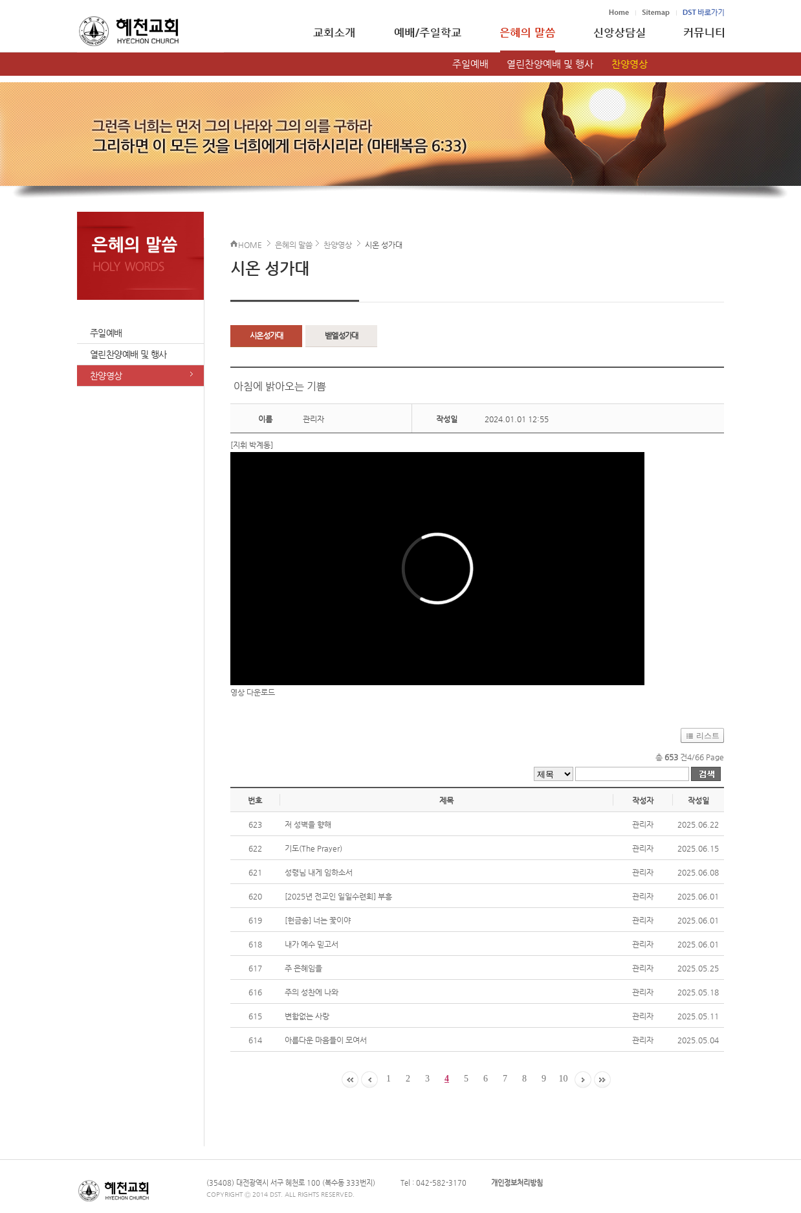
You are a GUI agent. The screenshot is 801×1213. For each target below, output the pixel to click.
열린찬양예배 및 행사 (550, 63)
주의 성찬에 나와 (311, 992)
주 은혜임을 (303, 968)
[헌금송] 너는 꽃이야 (318, 920)
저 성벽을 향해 (308, 824)
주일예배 (470, 63)
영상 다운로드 (252, 692)
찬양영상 (629, 63)
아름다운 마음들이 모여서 (326, 1040)
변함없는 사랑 (307, 1016)
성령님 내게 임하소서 (319, 872)
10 (563, 1078)
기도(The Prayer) (313, 848)
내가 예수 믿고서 (311, 944)
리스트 (707, 735)
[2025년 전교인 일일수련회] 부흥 (338, 896)
